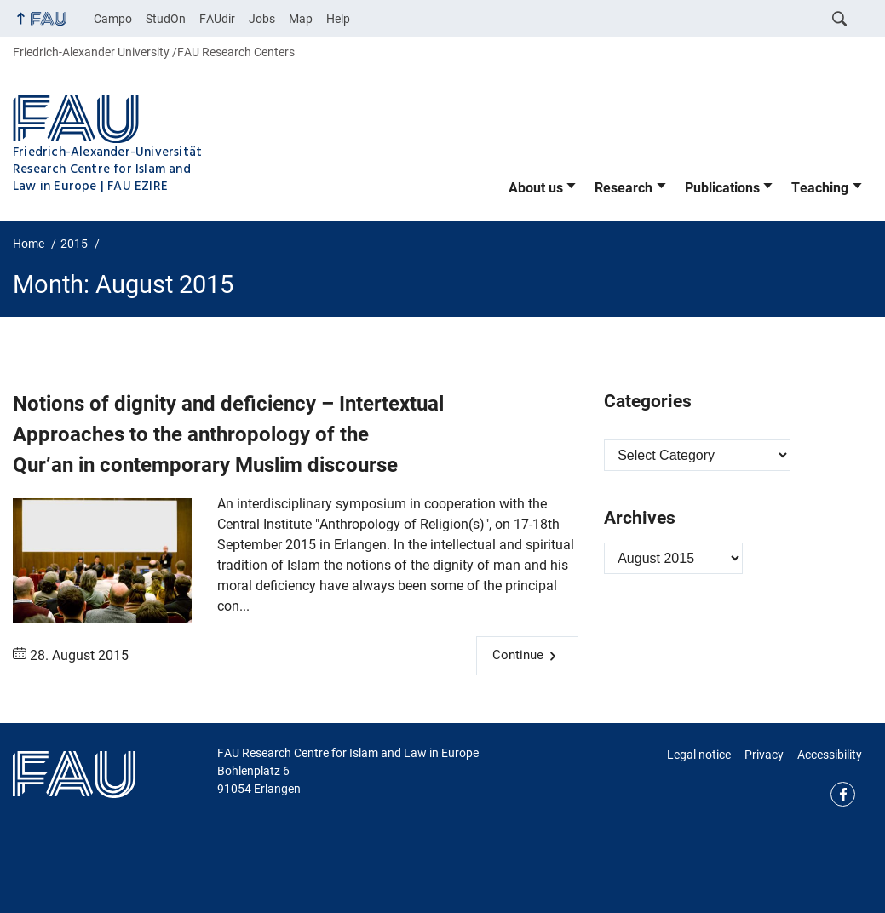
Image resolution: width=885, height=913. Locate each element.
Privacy (764, 754)
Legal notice (699, 754)
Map (301, 19)
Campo (113, 19)
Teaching (819, 188)
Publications (722, 188)
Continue (517, 655)
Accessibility (829, 754)
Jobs (262, 19)
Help (338, 19)
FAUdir (217, 19)
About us (536, 188)
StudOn (166, 19)
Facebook (842, 794)
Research (623, 188)
